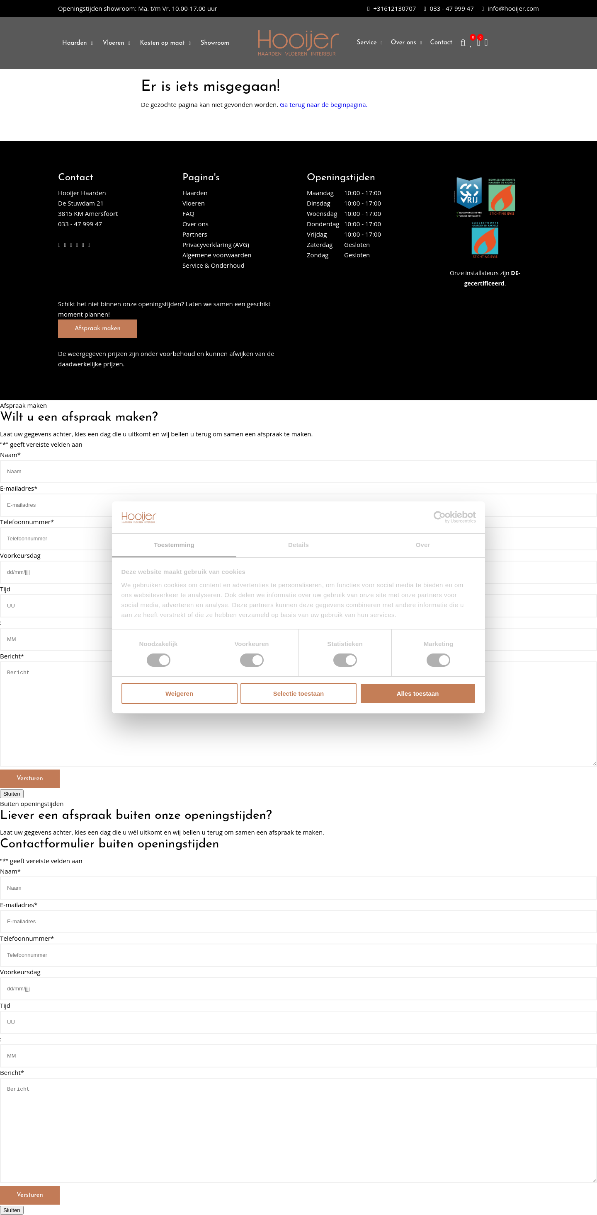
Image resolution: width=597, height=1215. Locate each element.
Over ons (403, 43)
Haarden (74, 43)
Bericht (12, 656)
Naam (10, 454)
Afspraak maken (98, 329)
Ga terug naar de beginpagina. (323, 104)
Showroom (215, 43)
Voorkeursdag (20, 555)
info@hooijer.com (510, 8)
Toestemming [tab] (174, 544)
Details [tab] (298, 544)
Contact (441, 43)
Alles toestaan (418, 693)
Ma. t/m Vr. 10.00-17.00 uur (137, 8)
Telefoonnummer (27, 522)
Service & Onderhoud (213, 265)
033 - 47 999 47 (449, 8)
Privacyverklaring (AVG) (215, 244)
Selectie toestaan (298, 693)
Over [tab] (423, 544)
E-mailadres (18, 488)
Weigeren (179, 693)
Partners (194, 234)
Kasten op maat (162, 43)
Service (367, 43)
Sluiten (11, 794)
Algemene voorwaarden (217, 255)
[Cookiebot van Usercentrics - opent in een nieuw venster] (439, 517)
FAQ (188, 213)
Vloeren (113, 43)
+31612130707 (391, 8)
